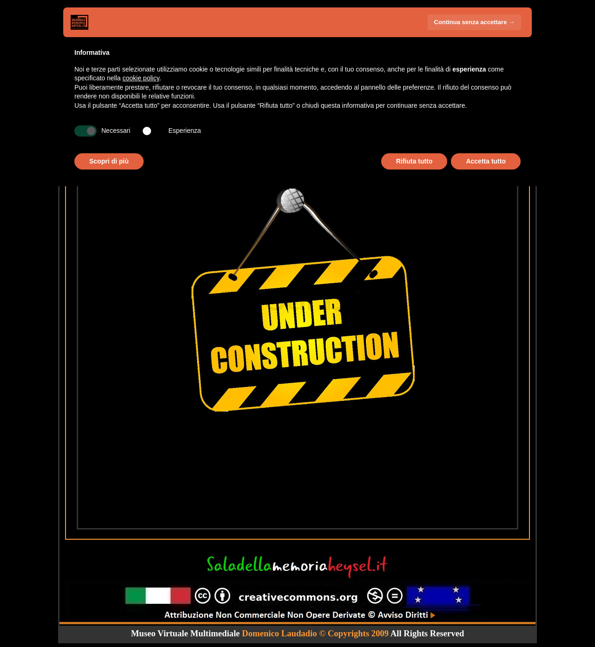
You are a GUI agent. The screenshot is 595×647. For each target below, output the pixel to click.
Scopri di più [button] (109, 161)
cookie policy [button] (141, 78)
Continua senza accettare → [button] (474, 22)
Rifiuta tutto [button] (414, 161)
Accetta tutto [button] (486, 161)
